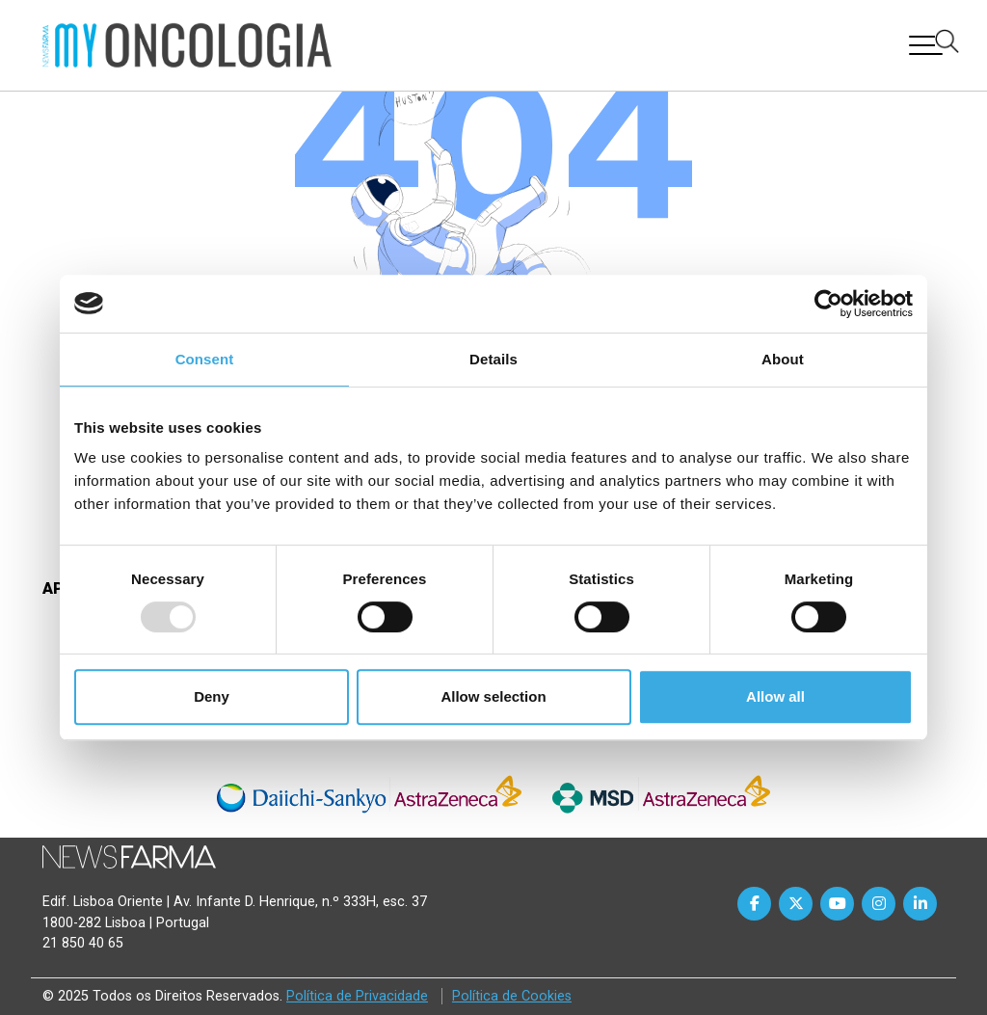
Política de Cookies (512, 996)
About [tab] (782, 359)
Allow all (775, 696)
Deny (211, 696)
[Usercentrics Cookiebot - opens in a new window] (828, 303)
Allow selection (493, 696)
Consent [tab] (204, 359)
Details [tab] (493, 359)
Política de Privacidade (357, 996)
